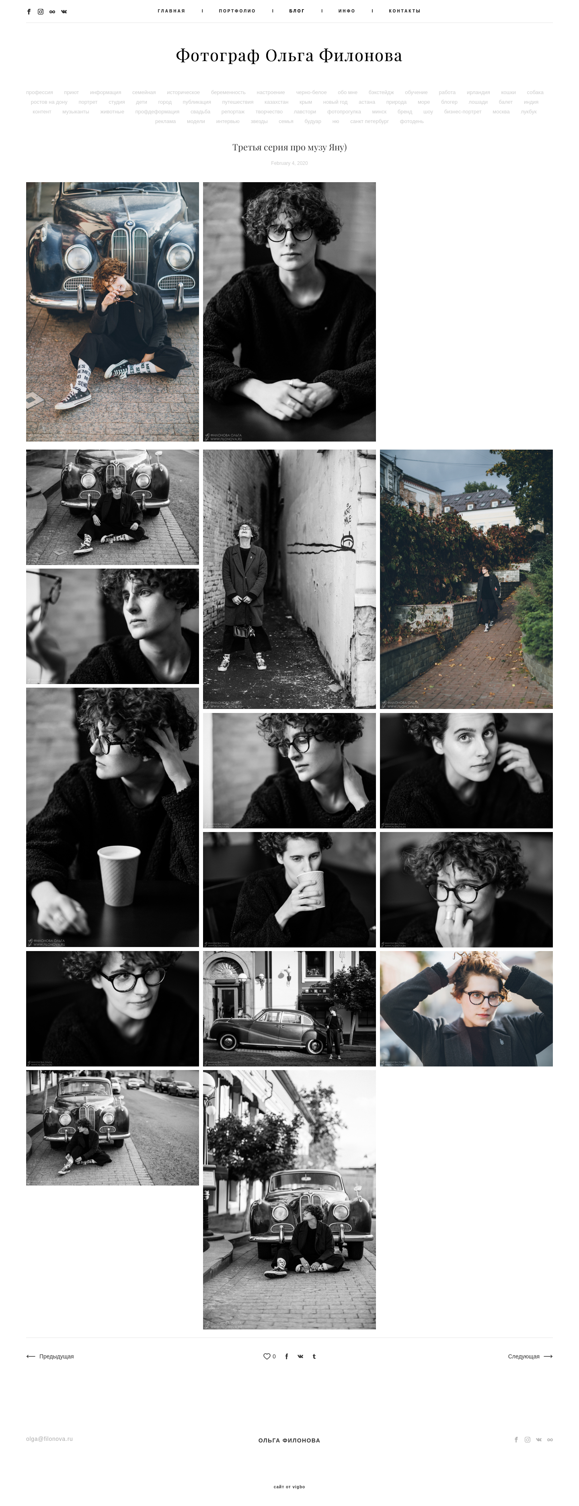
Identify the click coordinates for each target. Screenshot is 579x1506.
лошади (479, 102)
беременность (229, 92)
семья (287, 121)
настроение (272, 92)
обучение (417, 92)
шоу (429, 112)
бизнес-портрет (463, 112)
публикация (198, 102)
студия (117, 102)
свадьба (201, 112)
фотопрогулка (345, 112)
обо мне (348, 92)
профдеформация (158, 112)
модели (197, 121)
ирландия (479, 92)
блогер (450, 102)
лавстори (306, 112)
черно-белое (312, 92)
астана (368, 102)
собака (535, 92)
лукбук (528, 112)
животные (113, 112)
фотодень (412, 121)
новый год (336, 102)
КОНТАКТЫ (405, 11)
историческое (184, 92)
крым (307, 102)
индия (531, 102)
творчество (270, 112)
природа (397, 102)
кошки (509, 92)
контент (43, 112)
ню (337, 121)
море (424, 102)
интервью (228, 121)
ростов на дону (50, 102)
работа (448, 92)
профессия (40, 92)
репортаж (234, 112)
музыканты (76, 112)
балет (506, 102)
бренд (406, 112)
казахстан (277, 102)
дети (142, 102)
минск (380, 112)
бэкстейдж (382, 92)
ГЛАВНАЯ (172, 11)
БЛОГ (297, 11)
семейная (144, 92)
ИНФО (347, 11)
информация (106, 92)
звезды (259, 121)
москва (502, 112)
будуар (313, 121)
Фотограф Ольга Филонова (289, 55)
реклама (166, 121)
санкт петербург (370, 121)
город (165, 102)
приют (72, 92)
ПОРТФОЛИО (237, 11)
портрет (88, 102)
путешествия (238, 102)
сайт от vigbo (289, 1487)
